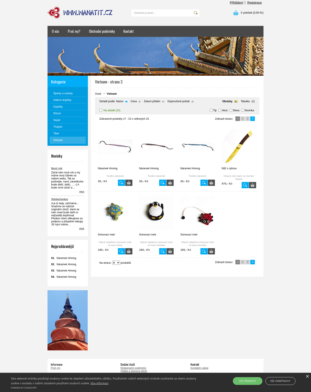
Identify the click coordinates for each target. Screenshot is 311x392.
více (81, 191)
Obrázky (227, 101)
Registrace (254, 2)
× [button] (307, 376)
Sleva (236, 110)
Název (119, 101)
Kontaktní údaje (199, 368)
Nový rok (56, 168)
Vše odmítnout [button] (280, 381)
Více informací (99, 383)
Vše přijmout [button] (247, 381)
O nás (55, 31)
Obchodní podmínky (102, 31)
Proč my (55, 368)
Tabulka (245, 101)
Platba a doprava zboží (134, 371)
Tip (215, 110)
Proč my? (74, 31)
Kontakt (128, 31)
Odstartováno (59, 199)
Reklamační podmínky (133, 368)
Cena (134, 101)
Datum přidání (152, 101)
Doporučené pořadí (179, 101)
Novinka (249, 110)
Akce (225, 110)
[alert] (155, 382)
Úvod (98, 93)
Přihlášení (236, 2)
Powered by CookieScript (24, 387)
